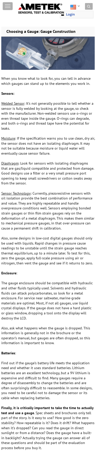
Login (70, 14)
